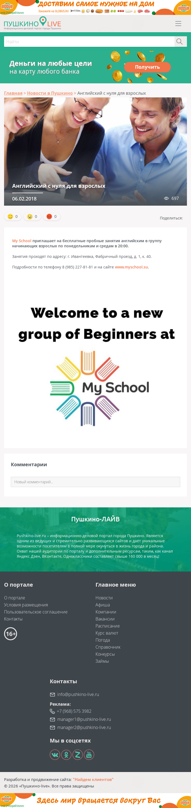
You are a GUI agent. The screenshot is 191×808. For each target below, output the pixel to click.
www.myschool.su (131, 267)
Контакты (13, 619)
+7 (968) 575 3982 (74, 711)
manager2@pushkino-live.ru (84, 727)
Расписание (108, 626)
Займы (102, 661)
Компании (106, 612)
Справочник (108, 647)
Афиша (103, 605)
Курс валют (107, 633)
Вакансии (105, 619)
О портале (14, 598)
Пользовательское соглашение (36, 612)
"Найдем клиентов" (93, 779)
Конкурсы (105, 654)
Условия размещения (26, 605)
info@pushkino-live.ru (78, 694)
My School (21, 240)
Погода (103, 640)
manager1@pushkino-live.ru (84, 719)
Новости (104, 598)
